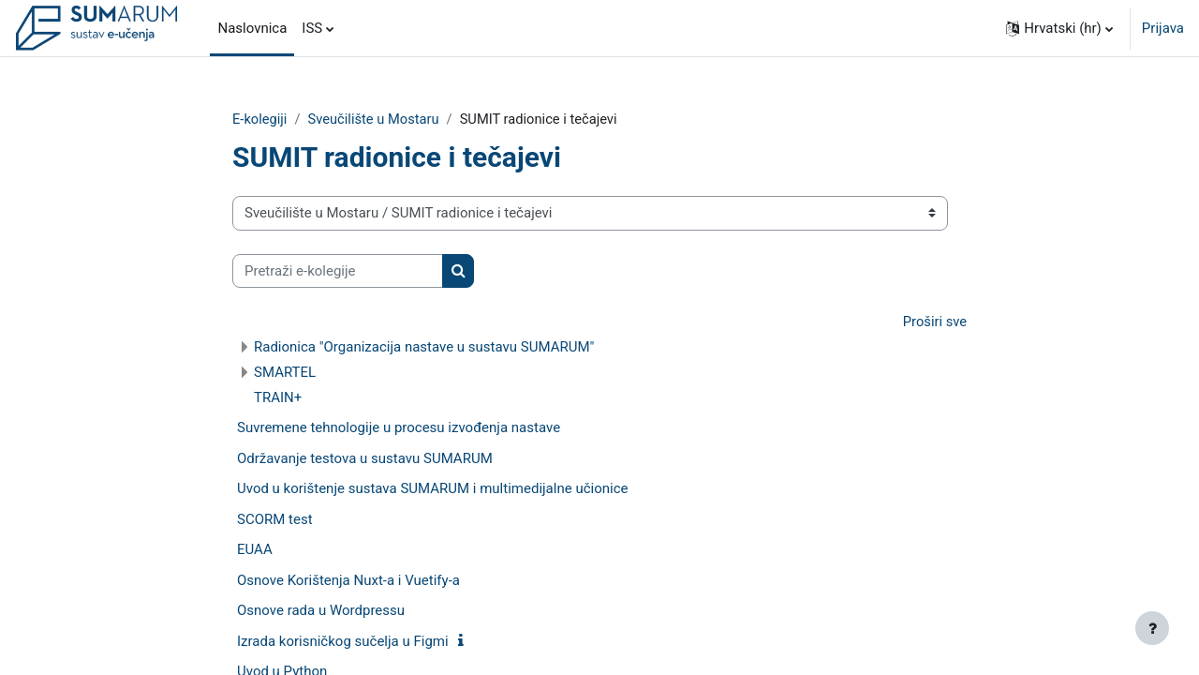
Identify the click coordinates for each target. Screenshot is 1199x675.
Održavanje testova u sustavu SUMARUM (365, 459)
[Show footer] (1152, 628)
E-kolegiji (260, 119)
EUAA (255, 550)
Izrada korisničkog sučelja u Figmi (343, 642)
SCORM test (275, 520)
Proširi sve (934, 322)
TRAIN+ (278, 398)
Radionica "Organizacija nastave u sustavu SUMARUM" (424, 347)
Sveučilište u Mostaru (376, 119)
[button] (1059, 28)
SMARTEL (285, 373)
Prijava (1163, 28)
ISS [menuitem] (312, 28)
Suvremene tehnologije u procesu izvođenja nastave (398, 428)
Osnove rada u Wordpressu (321, 611)
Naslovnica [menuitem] (252, 28)
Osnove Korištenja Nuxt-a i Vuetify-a (348, 581)
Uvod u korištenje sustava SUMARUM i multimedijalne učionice (432, 489)
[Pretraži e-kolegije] (337, 271)
